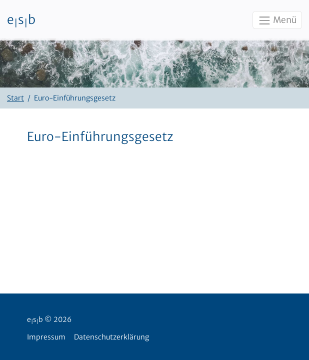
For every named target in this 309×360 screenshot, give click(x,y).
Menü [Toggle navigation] (277, 20)
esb (21, 20)
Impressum (46, 337)
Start (15, 98)
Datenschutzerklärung (111, 337)
